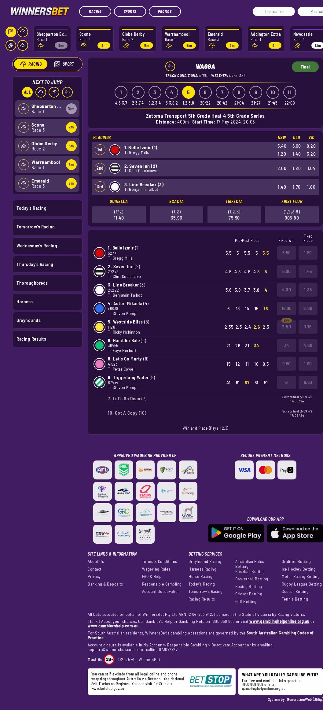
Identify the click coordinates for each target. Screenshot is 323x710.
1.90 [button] (308, 363)
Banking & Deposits (105, 584)
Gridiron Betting (296, 561)
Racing (95, 11)
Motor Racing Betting (301, 576)
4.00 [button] (286, 289)
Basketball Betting (251, 578)
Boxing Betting (248, 586)
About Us (96, 561)
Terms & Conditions (159, 561)
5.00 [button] (286, 271)
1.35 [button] (308, 289)
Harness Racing (202, 569)
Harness (25, 301)
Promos (164, 11)
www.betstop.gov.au (107, 688)
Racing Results (31, 339)
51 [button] (286, 382)
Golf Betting (246, 601)
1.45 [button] (308, 271)
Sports (130, 11)
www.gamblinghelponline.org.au (279, 621)
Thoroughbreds (32, 282)
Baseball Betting (250, 571)
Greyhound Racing (205, 561)
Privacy (94, 576)
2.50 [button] (286, 326)
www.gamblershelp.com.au (113, 625)
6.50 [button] (308, 382)
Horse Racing (200, 576)
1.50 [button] (308, 252)
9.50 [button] (286, 363)
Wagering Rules (156, 569)
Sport (68, 64)
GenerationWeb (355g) (305, 699)
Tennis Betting (295, 599)
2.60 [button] (307, 308)
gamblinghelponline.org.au (264, 688)
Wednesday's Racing (37, 245)
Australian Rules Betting (249, 564)
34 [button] (286, 345)
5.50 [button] (286, 252)
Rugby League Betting (302, 584)
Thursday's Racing (35, 264)
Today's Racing (31, 208)
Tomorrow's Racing (36, 226)
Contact (94, 569)
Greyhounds (29, 320)
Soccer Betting (295, 591)
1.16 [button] (307, 326)
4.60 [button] (307, 345)
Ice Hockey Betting (299, 569)
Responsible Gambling (162, 584)
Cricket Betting (248, 593)
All (27, 92)
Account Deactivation (161, 591)
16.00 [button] (286, 308)
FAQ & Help (152, 576)
